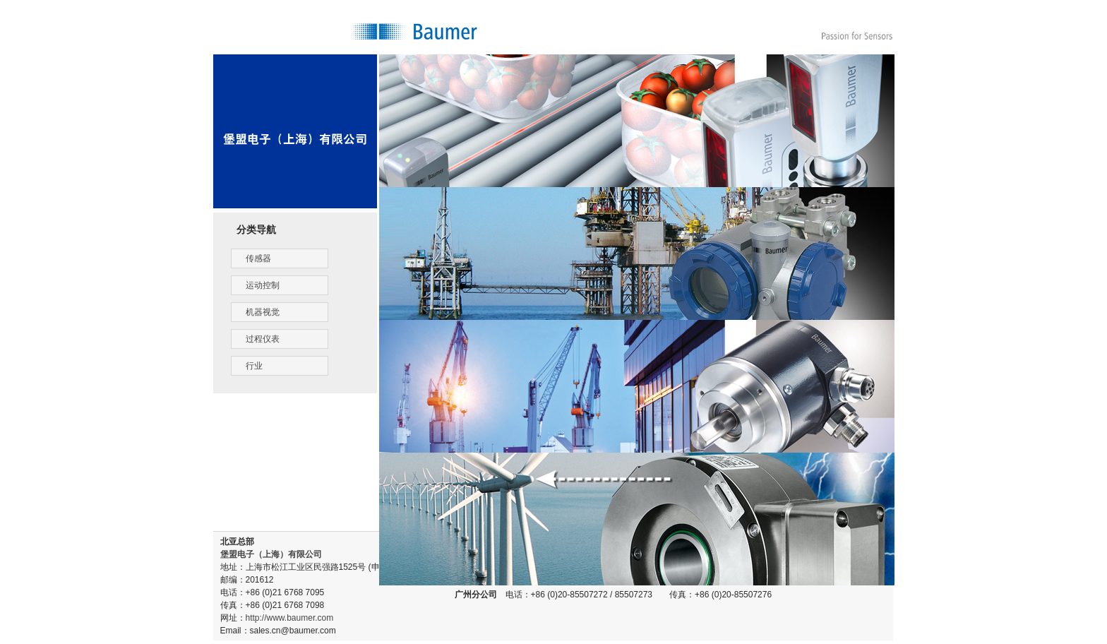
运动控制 (263, 285)
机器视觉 (263, 312)
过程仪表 (263, 339)
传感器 (258, 258)
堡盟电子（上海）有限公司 (271, 554)
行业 (254, 366)
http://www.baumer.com (290, 618)
